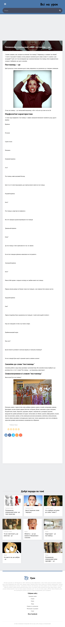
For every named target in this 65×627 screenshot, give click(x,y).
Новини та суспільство (32, 606)
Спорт (32, 611)
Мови (32, 604)
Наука (16, 425)
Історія (32, 598)
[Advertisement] (32, 29)
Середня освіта (33, 596)
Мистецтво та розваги (32, 608)
